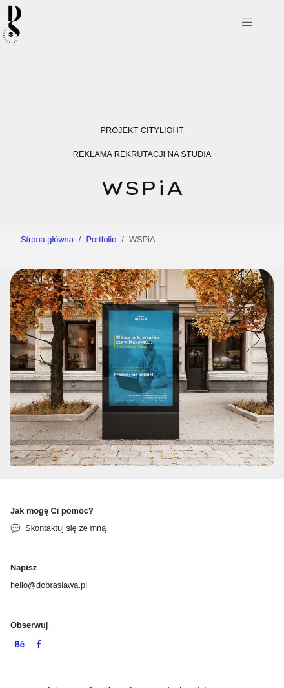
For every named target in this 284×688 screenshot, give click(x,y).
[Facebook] (38, 645)
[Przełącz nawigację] (247, 24)
